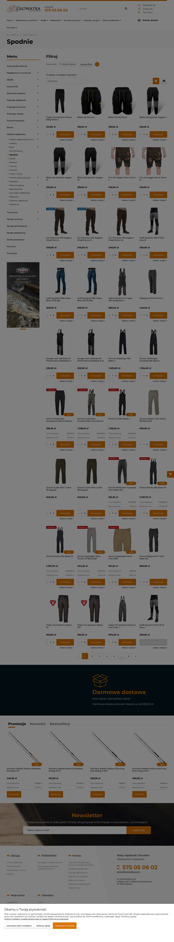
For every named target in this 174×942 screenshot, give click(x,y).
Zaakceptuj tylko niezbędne (19, 926)
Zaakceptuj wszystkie (64, 926)
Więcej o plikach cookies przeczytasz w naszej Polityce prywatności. (36, 919)
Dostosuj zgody (43, 926)
